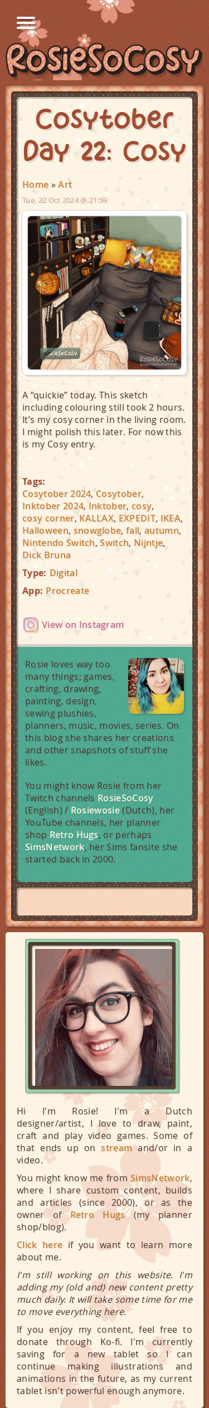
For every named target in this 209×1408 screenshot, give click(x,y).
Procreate (67, 590)
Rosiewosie (95, 810)
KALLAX (96, 518)
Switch (114, 543)
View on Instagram (83, 624)
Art (65, 184)
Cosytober (119, 494)
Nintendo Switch (58, 543)
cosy (142, 506)
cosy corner (48, 518)
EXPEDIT (137, 518)
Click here (39, 1245)
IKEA (171, 518)
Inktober (108, 506)
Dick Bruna (46, 555)
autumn (161, 530)
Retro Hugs (74, 835)
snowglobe (97, 530)
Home (35, 184)
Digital (63, 573)
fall (132, 530)
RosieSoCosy (104, 61)
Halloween (45, 530)
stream (116, 1148)
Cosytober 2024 (56, 494)
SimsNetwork (55, 847)
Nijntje (148, 543)
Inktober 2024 (53, 506)
